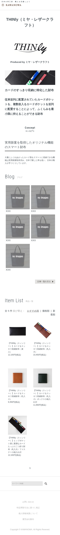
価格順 (45, 310)
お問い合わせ (28, 502)
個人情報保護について (28, 513)
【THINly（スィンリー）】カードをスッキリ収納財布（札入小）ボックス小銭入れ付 (42, 396)
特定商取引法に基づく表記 (28, 508)
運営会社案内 (28, 519)
